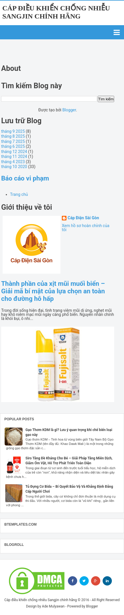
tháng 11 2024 (14, 156)
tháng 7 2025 (13, 141)
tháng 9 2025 (13, 131)
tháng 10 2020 (14, 166)
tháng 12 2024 (14, 151)
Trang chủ (19, 194)
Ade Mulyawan (53, 606)
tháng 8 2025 (13, 136)
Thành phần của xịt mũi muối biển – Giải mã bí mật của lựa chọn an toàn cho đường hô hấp (53, 291)
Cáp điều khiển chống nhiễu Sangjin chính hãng (40, 600)
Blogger (69, 110)
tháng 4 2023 (13, 161)
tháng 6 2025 (13, 146)
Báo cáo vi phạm (25, 178)
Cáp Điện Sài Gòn (83, 218)
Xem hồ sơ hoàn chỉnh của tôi (85, 227)
